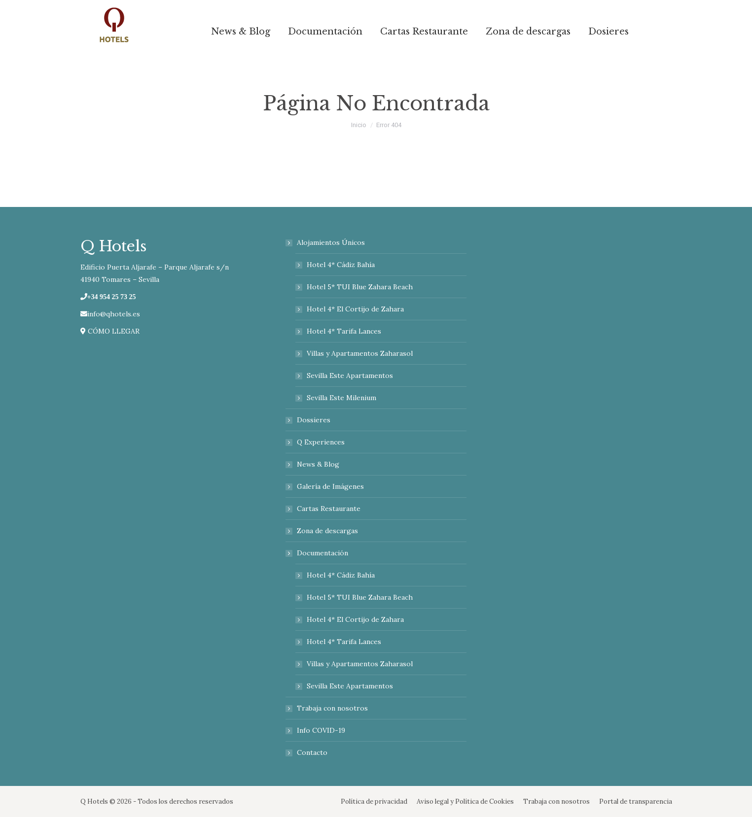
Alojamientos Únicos (326, 242)
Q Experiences (321, 442)
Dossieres (313, 419)
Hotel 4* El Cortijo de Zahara (355, 309)
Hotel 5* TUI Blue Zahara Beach (360, 286)
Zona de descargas (327, 530)
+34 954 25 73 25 (111, 296)
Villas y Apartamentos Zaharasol (360, 353)
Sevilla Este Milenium (341, 397)
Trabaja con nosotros (332, 708)
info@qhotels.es (110, 313)
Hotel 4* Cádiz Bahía (341, 264)
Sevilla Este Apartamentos (350, 375)
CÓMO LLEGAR (110, 331)
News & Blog (318, 464)
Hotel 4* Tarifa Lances (344, 331)
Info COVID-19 (321, 730)
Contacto (312, 752)
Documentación (317, 552)
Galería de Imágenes (330, 486)
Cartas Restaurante (328, 508)
